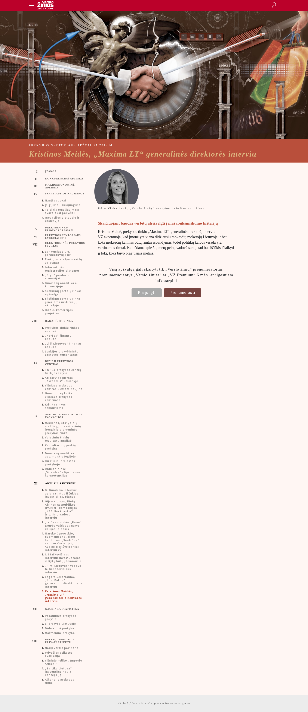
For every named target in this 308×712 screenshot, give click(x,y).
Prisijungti (146, 292)
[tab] (60, 171)
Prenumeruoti (182, 292)
